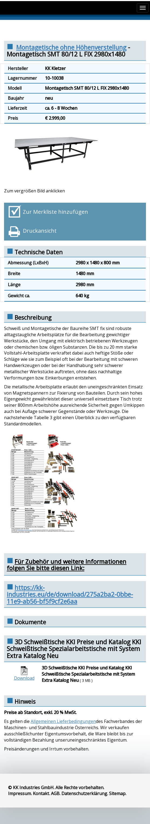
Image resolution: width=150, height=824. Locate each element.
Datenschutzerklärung (84, 793)
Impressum (19, 793)
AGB (55, 793)
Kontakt (41, 793)
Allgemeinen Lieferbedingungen (63, 721)
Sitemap (117, 793)
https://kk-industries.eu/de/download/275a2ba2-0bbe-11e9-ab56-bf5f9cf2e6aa (70, 594)
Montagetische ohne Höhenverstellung (71, 47)
